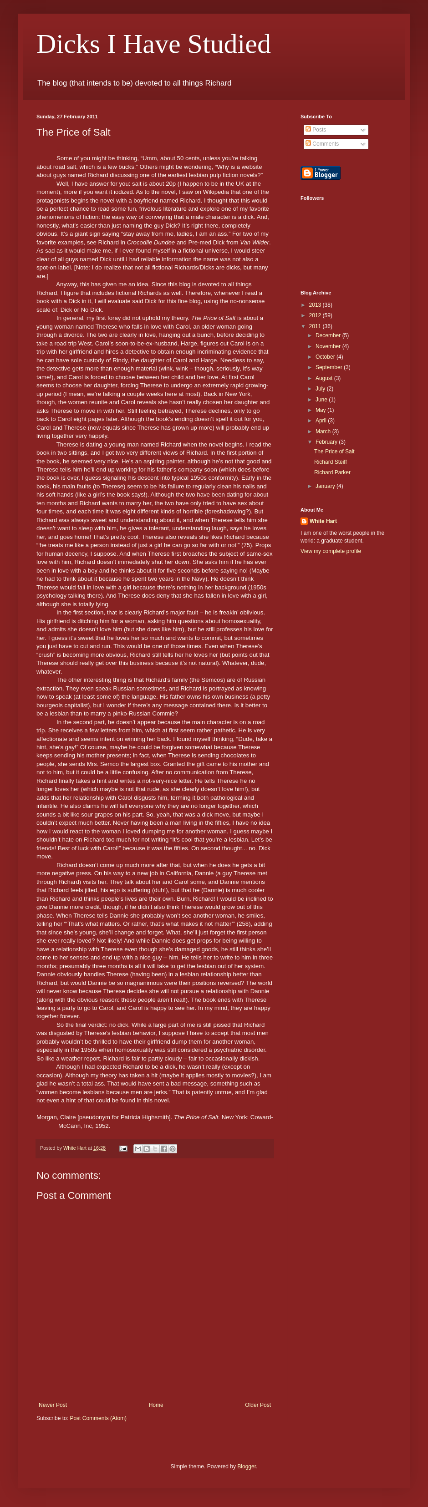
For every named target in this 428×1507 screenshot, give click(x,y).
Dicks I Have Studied (153, 44)
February (327, 442)
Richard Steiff (330, 462)
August (325, 378)
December (329, 335)
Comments (322, 144)
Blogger (246, 1466)
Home (156, 1405)
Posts (316, 130)
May (321, 410)
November (329, 346)
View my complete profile (331, 551)
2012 (316, 315)
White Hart (323, 521)
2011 (316, 326)
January (326, 486)
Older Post (258, 1405)
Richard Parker (332, 472)
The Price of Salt (334, 451)
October (326, 357)
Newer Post (53, 1405)
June (322, 399)
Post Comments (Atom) (98, 1418)
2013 (316, 305)
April (322, 420)
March (324, 431)
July (321, 389)
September (330, 367)
